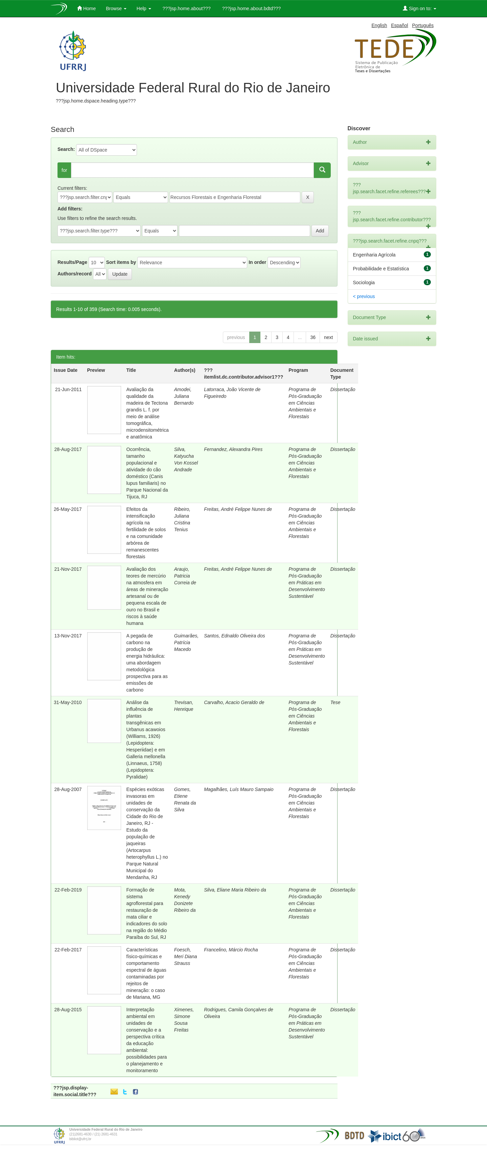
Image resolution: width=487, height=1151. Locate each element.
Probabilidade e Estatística (381, 268)
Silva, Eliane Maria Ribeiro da (235, 890)
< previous (364, 296)
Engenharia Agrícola (374, 254)
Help (144, 8)
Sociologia (364, 282)
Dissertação (342, 389)
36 (313, 337)
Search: (66, 149)
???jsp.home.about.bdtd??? (251, 8)
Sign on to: (419, 8)
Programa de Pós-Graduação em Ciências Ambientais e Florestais (305, 403)
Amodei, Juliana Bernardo (184, 396)
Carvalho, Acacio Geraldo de (234, 702)
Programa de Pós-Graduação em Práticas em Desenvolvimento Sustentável (306, 582)
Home (86, 8)
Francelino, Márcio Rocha (231, 949)
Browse (116, 8)
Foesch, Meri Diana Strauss (185, 956)
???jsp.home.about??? (186, 8)
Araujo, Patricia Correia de (185, 575)
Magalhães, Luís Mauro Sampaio (238, 789)
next (328, 337)
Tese (335, 702)
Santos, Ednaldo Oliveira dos (234, 635)
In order (257, 262)
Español (399, 25)
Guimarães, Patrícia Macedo (186, 642)
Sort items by (121, 262)
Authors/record (74, 273)
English (379, 25)
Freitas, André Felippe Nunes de (238, 509)
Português (423, 25)
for (64, 170)
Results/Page (72, 262)
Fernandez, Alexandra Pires (233, 449)
